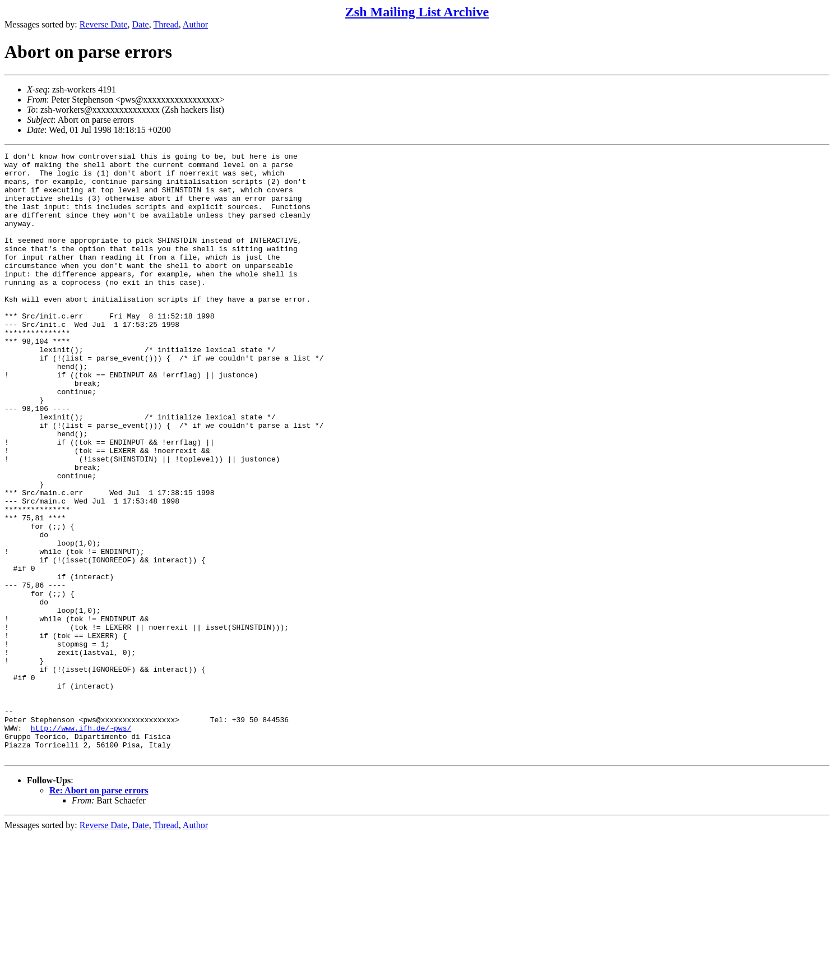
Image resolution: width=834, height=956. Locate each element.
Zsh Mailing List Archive (417, 11)
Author (195, 24)
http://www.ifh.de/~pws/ (81, 844)
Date (140, 24)
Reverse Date (104, 24)
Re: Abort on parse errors (99, 911)
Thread (165, 24)
